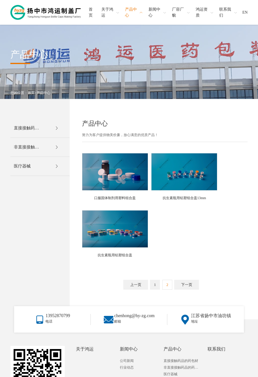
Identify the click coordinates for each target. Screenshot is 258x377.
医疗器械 (170, 315)
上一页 (135, 220)
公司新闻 (127, 302)
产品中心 (43, 93)
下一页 (186, 220)
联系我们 (216, 290)
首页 (31, 93)
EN (245, 12)
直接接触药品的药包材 (181, 302)
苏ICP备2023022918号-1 (232, 371)
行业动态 (127, 308)
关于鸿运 (85, 290)
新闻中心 (129, 290)
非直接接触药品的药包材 (182, 308)
